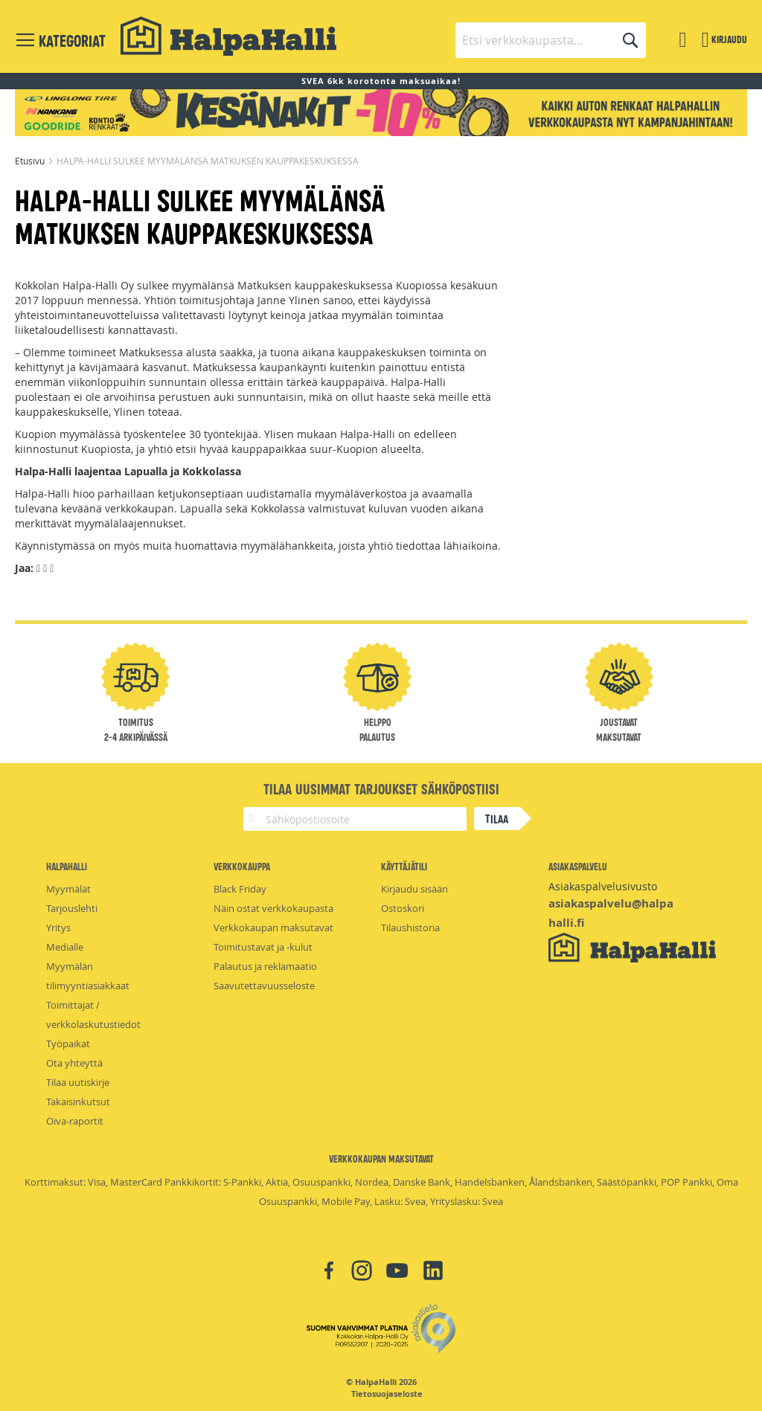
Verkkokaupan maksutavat (273, 927)
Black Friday (240, 889)
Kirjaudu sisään (414, 889)
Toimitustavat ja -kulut (263, 947)
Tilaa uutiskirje (77, 1082)
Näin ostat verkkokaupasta (273, 908)
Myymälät (68, 889)
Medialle (64, 947)
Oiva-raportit (74, 1121)
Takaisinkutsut (78, 1101)
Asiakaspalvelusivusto (602, 886)
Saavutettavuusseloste (264, 985)
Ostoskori (402, 908)
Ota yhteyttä (74, 1063)
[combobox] (550, 40)
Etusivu (31, 161)
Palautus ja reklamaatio (265, 966)
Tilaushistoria (410, 927)
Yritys (58, 927)
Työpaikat (68, 1043)
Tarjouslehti (71, 908)
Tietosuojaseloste (387, 1394)
